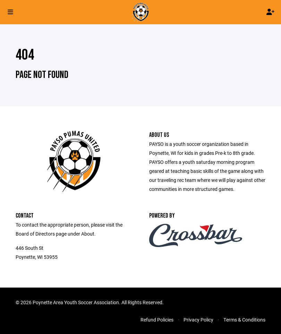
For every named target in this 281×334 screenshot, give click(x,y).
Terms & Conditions (244, 319)
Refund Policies (156, 319)
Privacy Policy (198, 319)
